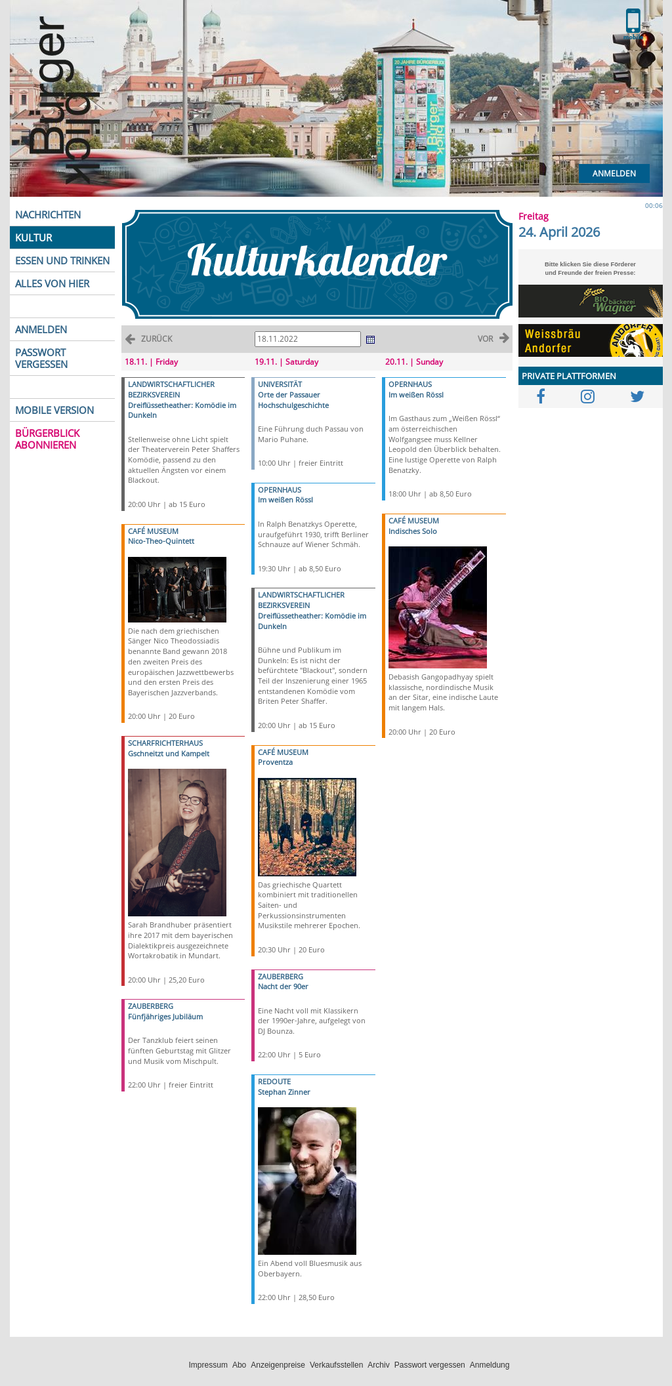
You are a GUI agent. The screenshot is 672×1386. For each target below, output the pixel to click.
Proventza (275, 762)
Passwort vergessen (429, 1365)
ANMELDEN (41, 329)
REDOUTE (274, 1081)
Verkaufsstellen (336, 1365)
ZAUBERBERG (150, 1006)
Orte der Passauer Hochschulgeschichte (293, 400)
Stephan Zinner (284, 1092)
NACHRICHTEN (48, 214)
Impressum (208, 1365)
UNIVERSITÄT (280, 384)
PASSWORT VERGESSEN (41, 358)
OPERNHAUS (279, 490)
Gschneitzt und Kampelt (168, 753)
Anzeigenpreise (278, 1365)
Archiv (378, 1365)
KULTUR (33, 237)
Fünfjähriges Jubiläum (165, 1016)
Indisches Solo (412, 531)
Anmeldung (490, 1365)
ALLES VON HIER (52, 283)
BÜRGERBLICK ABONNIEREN (47, 438)
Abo (239, 1365)
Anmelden (614, 173)
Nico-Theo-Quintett (161, 541)
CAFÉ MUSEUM (153, 531)
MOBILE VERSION (54, 410)
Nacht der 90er (283, 986)
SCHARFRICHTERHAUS (165, 743)
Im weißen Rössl (285, 499)
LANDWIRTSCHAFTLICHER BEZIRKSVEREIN (171, 389)
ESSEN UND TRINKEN (62, 260)
